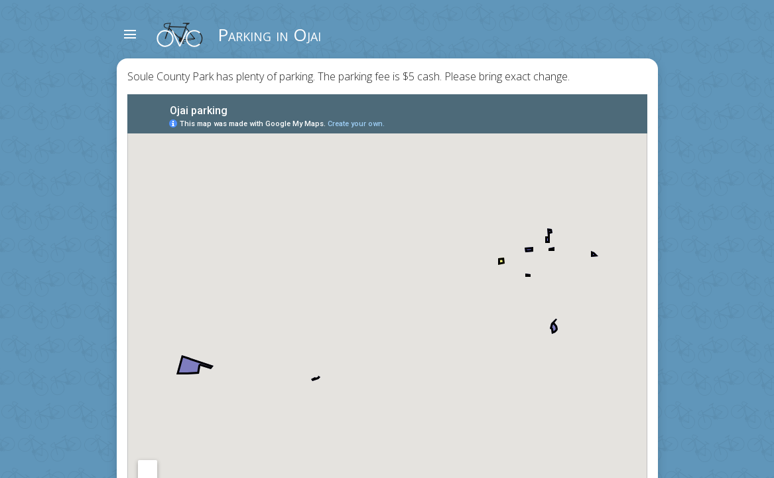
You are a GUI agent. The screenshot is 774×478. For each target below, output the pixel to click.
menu (130, 34)
